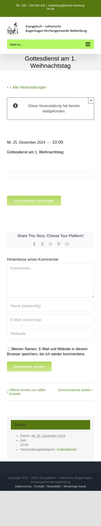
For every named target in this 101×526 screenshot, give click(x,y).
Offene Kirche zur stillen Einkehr (27, 392)
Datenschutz (23, 486)
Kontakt (39, 486)
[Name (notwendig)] (50, 306)
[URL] (50, 334)
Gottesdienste (67, 449)
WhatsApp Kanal (75, 486)
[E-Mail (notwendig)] (50, 320)
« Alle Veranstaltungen (27, 87)
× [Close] (91, 100)
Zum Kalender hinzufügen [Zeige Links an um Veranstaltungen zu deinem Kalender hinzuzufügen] (34, 201)
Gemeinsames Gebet (74, 390)
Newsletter (54, 486)
